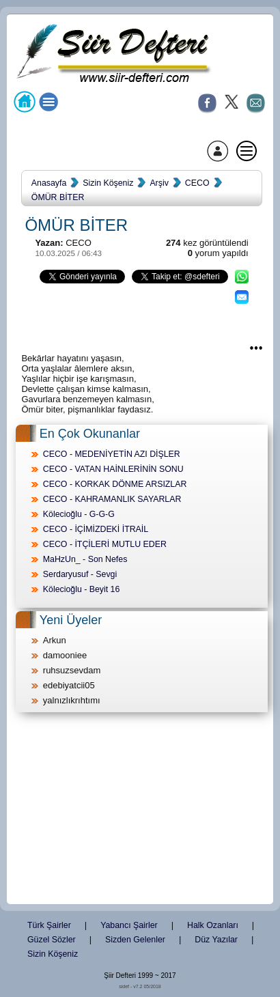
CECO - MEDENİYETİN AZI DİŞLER (111, 454)
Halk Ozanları (212, 925)
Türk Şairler (49, 925)
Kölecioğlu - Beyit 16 (81, 589)
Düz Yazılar (216, 939)
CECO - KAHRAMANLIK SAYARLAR (112, 499)
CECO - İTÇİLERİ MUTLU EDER (105, 544)
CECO (197, 183)
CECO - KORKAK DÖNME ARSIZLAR (115, 484)
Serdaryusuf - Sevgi (80, 574)
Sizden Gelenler (135, 939)
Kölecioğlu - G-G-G (79, 514)
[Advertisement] (140, 809)
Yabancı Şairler (128, 925)
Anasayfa (48, 183)
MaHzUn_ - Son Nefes (85, 559)
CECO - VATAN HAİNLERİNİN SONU (113, 469)
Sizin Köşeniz (108, 183)
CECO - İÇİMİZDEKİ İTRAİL (95, 529)
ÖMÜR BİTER (58, 197)
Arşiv (159, 183)
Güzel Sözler (51, 939)
